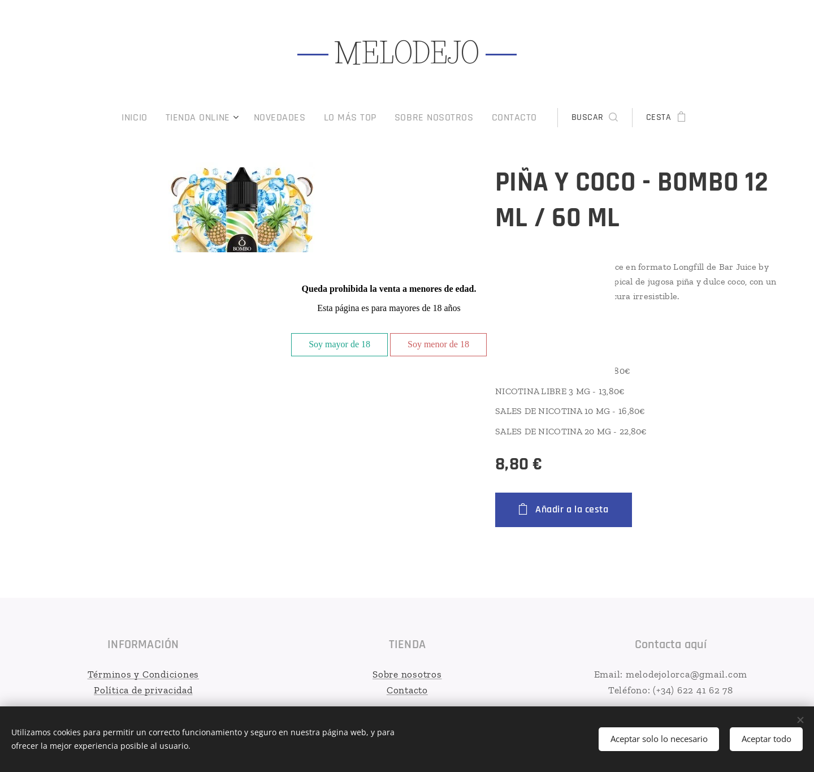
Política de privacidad (143, 689)
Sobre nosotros (407, 674)
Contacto (406, 689)
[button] (577, 117)
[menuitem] (154, 117)
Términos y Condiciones (144, 674)
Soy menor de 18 (438, 344)
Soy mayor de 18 (339, 344)
